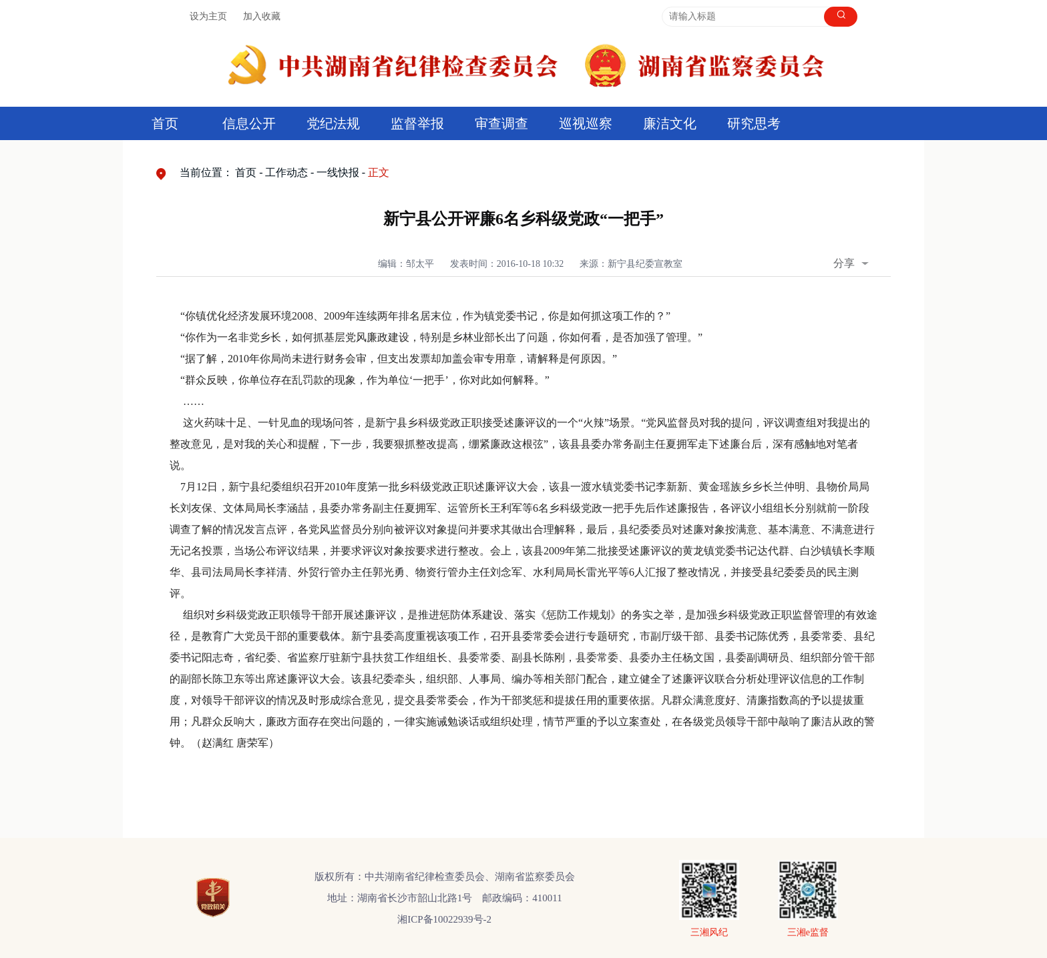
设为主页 (208, 16)
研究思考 (754, 123)
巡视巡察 (585, 123)
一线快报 (338, 172)
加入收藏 (261, 16)
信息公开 (249, 123)
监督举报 (417, 123)
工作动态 (286, 172)
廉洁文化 (669, 123)
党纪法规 (333, 123)
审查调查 (501, 123)
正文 (378, 172)
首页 (165, 123)
